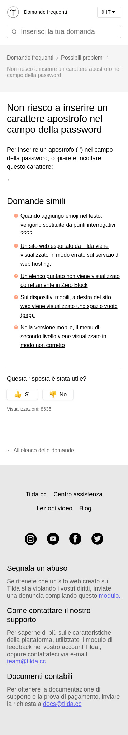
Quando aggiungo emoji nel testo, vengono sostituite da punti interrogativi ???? (67, 225)
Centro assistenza (77, 494)
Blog (85, 508)
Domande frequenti (30, 58)
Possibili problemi (82, 58)
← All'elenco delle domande (40, 450)
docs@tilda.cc (62, 703)
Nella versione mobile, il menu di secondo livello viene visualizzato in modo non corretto (63, 336)
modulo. (109, 595)
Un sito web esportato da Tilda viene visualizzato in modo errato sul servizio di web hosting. (70, 255)
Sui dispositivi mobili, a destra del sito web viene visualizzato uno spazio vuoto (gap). (69, 306)
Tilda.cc (36, 494)
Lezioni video (54, 508)
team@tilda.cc (26, 661)
